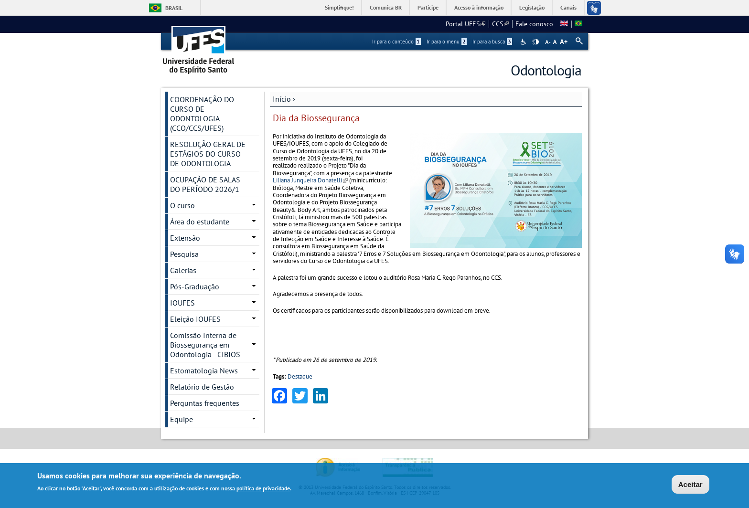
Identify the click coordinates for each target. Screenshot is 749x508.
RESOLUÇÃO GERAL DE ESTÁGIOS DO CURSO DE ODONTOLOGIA (208, 153)
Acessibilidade (524, 42)
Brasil (173, 7)
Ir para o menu (447, 41)
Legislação (532, 7)
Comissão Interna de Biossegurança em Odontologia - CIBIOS (205, 344)
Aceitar (690, 484)
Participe (428, 7)
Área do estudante (199, 221)
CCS (500, 24)
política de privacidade (263, 488)
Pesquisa (184, 254)
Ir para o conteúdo (396, 41)
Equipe (181, 419)
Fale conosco (534, 24)
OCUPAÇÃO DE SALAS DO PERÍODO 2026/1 (205, 184)
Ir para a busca (492, 41)
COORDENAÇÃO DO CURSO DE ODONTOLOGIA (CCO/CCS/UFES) (202, 114)
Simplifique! (339, 7)
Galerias (183, 270)
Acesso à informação (478, 7)
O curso (182, 205)
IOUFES (182, 302)
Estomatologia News (204, 370)
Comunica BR (386, 7)
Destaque (300, 376)
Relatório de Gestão (202, 387)
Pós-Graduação (194, 286)
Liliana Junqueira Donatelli (310, 180)
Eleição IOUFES (195, 319)
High (535, 42)
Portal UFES (465, 24)
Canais (568, 7)
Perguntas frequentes (204, 403)
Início (282, 99)
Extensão (185, 238)
